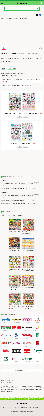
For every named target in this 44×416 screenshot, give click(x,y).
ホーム (2, 18)
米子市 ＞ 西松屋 (12, 68)
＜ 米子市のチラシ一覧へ (22, 370)
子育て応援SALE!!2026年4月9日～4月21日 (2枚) (17, 85)
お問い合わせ (24, 407)
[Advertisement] (22, 32)
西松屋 (3, 68)
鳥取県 (7, 18)
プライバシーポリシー (13, 407)
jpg (19, 116)
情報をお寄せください (34, 407)
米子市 (12, 18)
